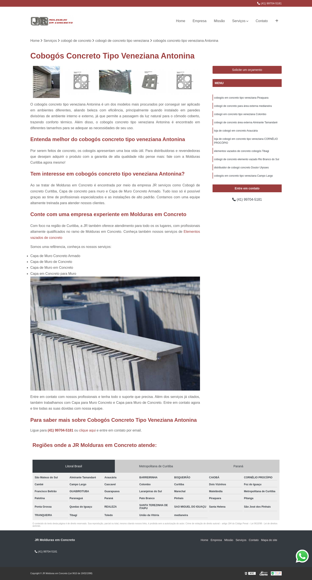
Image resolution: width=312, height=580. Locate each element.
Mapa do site (269, 540)
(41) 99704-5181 (269, 3)
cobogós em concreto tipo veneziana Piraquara (241, 97)
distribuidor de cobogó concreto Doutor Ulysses (241, 167)
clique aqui (87, 430)
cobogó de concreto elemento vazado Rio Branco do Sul (246, 159)
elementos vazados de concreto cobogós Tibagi (241, 151)
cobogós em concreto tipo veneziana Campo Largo (243, 176)
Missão (219, 21)
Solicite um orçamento (247, 70)
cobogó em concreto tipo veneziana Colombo (240, 114)
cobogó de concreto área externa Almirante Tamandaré (246, 122)
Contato (262, 21)
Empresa (199, 21)
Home (180, 21)
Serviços (238, 21)
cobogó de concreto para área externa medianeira (243, 106)
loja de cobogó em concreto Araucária (236, 130)
